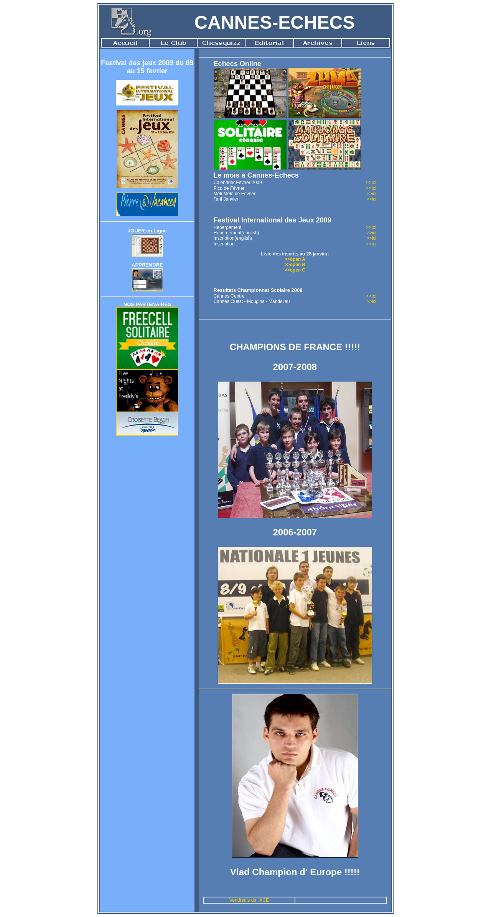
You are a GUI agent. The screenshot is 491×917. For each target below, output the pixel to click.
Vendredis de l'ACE (249, 900)
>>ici (371, 182)
